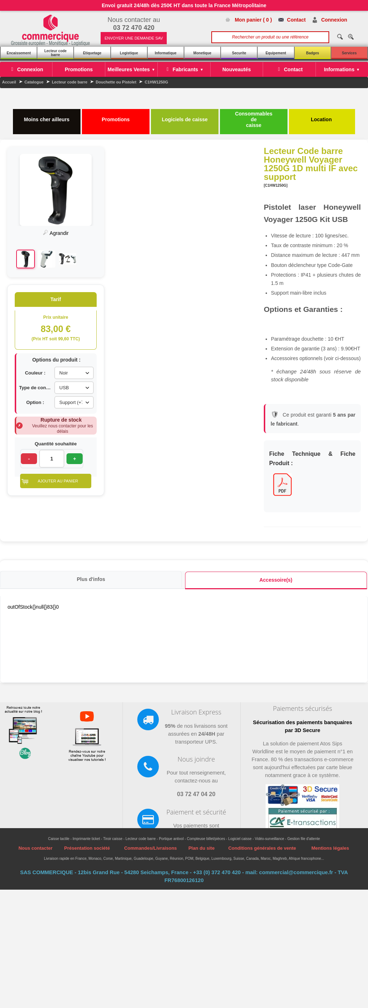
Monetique (202, 53)
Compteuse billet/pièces (206, 805)
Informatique (166, 53)
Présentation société (87, 814)
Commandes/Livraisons (150, 814)
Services (349, 53)
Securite (239, 53)
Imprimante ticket (86, 805)
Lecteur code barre (55, 53)
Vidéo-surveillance (269, 805)
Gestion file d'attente (303, 805)
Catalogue (33, 82)
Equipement (276, 53)
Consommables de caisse (253, 119)
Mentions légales (330, 814)
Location (322, 116)
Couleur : (291, 373)
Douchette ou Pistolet (116, 82)
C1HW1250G (156, 82)
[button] (312, 482)
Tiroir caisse (113, 805)
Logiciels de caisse (185, 116)
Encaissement (18, 53)
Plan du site (201, 814)
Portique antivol (171, 805)
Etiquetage (92, 53)
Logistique (129, 53)
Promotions (116, 116)
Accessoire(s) (275, 546)
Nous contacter (35, 814)
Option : (292, 403)
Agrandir (312, 233)
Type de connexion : (292, 388)
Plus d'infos (91, 545)
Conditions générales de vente (262, 814)
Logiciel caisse (240, 805)
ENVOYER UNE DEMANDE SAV (134, 38)
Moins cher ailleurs (47, 116)
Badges (312, 53)
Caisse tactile (58, 805)
